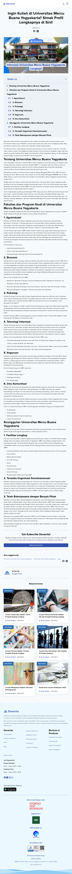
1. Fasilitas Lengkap (20, 127)
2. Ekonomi (17, 102)
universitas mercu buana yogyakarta (45, 559)
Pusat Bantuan (53, 741)
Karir (5, 742)
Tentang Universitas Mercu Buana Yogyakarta (29, 86)
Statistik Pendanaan (10, 738)
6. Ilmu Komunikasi (21, 119)
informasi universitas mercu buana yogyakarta (18, 559)
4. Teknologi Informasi (22, 111)
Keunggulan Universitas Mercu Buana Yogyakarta (31, 123)
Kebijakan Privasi (31, 735)
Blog (5, 746)
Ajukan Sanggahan (54, 749)
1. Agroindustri (18, 98)
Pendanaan (29, 743)
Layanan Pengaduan (55, 745)
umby (59, 559)
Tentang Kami (8, 734)
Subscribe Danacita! (36, 545)
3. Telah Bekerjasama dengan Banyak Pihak (32, 135)
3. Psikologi (18, 106)
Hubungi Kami (8, 755)
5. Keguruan (18, 115)
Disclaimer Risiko (31, 739)
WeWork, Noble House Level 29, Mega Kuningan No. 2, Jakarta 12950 (36, 861)
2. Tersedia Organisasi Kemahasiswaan (30, 131)
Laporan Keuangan (32, 747)
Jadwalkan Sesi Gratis (55, 737)
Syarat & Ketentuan (32, 731)
